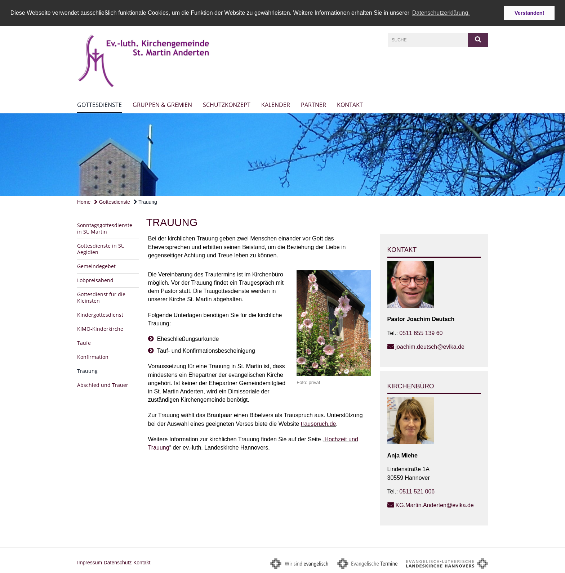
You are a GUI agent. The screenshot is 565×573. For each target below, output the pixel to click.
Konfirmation (92, 356)
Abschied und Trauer (102, 384)
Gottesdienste (99, 104)
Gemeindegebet (96, 265)
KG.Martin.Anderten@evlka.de (435, 504)
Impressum (89, 562)
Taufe (84, 342)
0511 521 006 (417, 491)
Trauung (145, 201)
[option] (282, 154)
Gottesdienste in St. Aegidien (100, 248)
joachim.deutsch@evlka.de (430, 346)
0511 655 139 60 (420, 332)
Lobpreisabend (95, 279)
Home (83, 201)
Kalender (275, 104)
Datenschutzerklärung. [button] (441, 13)
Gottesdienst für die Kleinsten (101, 297)
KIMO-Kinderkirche (100, 328)
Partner (313, 104)
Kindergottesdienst (100, 314)
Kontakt (350, 104)
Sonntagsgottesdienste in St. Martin (104, 228)
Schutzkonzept (226, 104)
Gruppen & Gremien (162, 104)
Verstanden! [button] (529, 13)
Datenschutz (118, 562)
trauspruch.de (318, 423)
